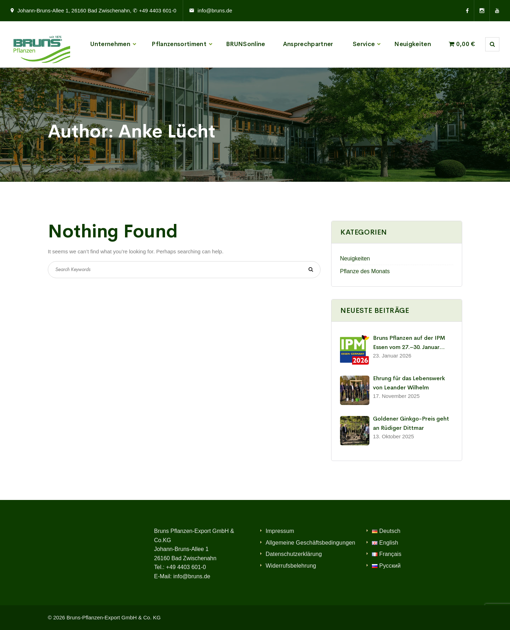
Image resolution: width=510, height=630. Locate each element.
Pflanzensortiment (179, 44)
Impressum (280, 531)
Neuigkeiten (412, 44)
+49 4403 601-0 (186, 567)
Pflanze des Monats (365, 271)
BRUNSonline (245, 44)
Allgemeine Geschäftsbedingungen (310, 543)
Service (364, 44)
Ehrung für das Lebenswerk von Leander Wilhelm (409, 383)
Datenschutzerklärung (294, 554)
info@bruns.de (215, 10)
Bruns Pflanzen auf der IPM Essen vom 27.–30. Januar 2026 (409, 342)
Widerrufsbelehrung (291, 566)
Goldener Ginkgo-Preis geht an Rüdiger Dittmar (411, 423)
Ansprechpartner (308, 44)
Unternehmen (110, 44)
